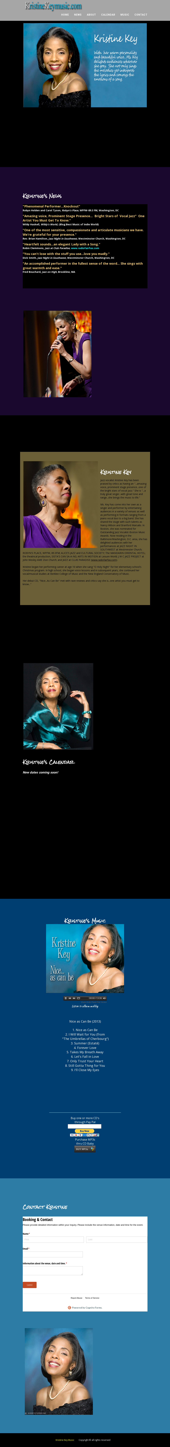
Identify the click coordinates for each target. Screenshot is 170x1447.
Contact (140, 15)
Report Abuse (76, 1298)
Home (65, 15)
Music (124, 15)
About (91, 15)
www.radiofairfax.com (104, 560)
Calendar (108, 15)
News (78, 15)
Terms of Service (92, 1298)
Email (30, 1248)
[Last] (116, 1240)
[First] (53, 1240)
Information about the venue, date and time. (49, 1263)
